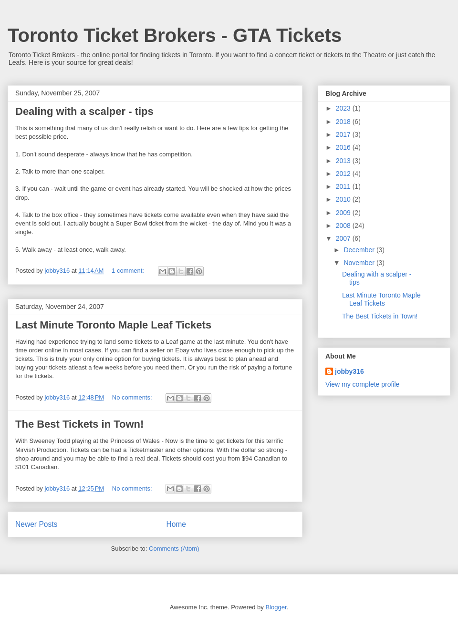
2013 (344, 160)
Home (176, 524)
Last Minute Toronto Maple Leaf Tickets (113, 325)
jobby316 (349, 371)
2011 (344, 186)
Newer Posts (36, 524)
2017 (344, 134)
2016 (344, 147)
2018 (344, 121)
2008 (344, 225)
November (360, 263)
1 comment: (129, 270)
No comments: (133, 397)
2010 (344, 199)
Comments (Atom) (174, 548)
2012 (344, 173)
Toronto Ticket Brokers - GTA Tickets (175, 35)
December (360, 250)
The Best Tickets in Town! (79, 424)
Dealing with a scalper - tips (84, 111)
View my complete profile (362, 384)
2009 (344, 212)
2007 (344, 238)
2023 (344, 108)
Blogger (275, 607)
